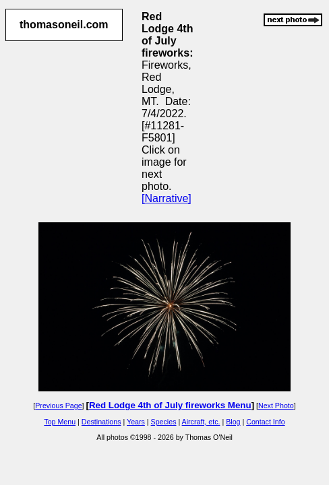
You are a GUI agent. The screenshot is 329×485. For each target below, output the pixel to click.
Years (136, 422)
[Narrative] (166, 198)
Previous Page (58, 405)
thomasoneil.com (64, 24)
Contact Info (265, 422)
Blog (233, 422)
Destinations (101, 422)
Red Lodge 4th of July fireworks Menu (170, 405)
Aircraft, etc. (201, 422)
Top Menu (60, 422)
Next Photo (276, 405)
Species (164, 422)
